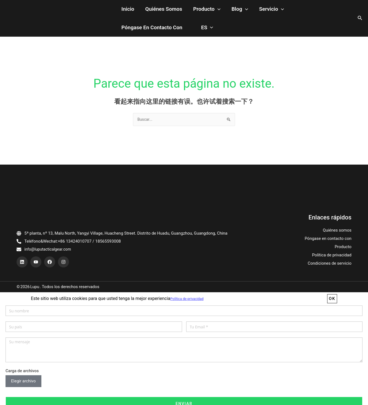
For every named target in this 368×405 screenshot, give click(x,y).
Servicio (246, 9)
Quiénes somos (155, 9)
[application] (204, 9)
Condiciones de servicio (329, 264)
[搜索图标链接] (360, 18)
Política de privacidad (331, 255)
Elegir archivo (23, 381)
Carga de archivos (22, 371)
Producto (193, 9)
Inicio (125, 9)
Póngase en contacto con (295, 9)
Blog (220, 9)
